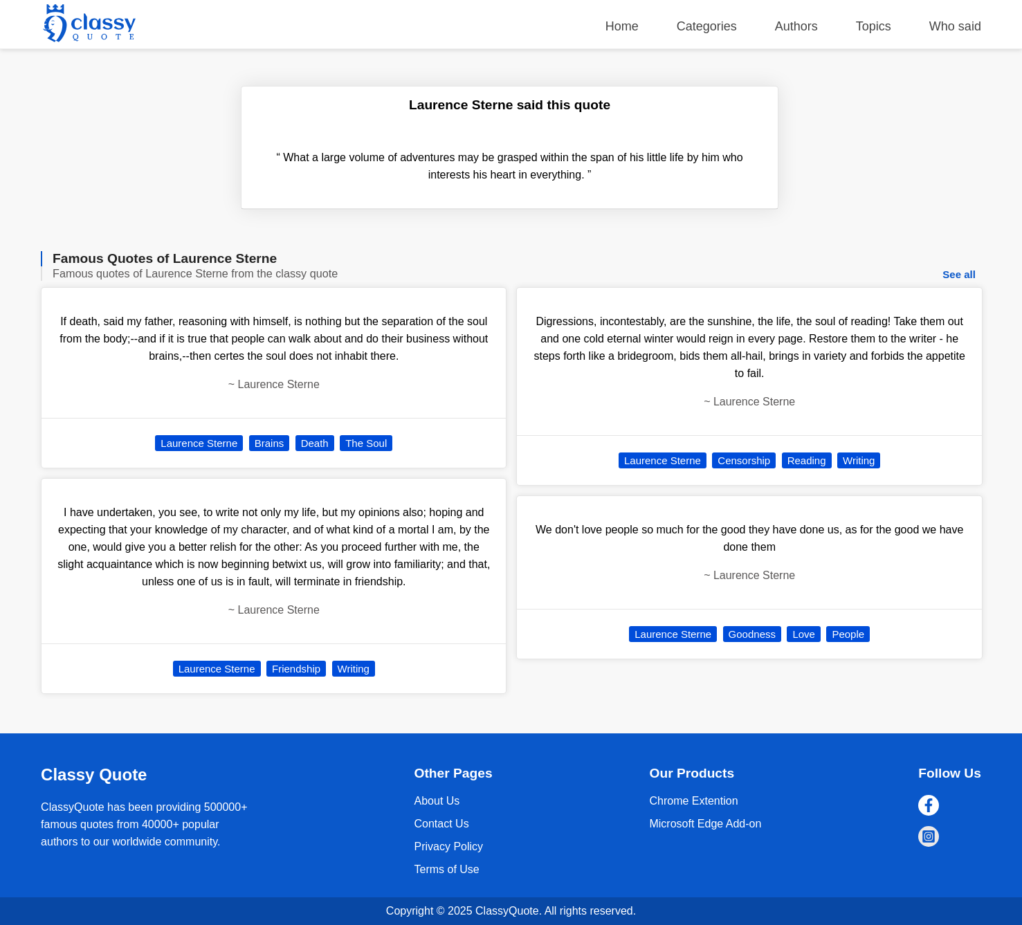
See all (959, 274)
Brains (269, 443)
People (848, 634)
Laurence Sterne (199, 443)
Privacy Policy (449, 846)
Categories (707, 26)
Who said (955, 26)
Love (803, 634)
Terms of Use (447, 869)
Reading (806, 460)
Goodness (752, 634)
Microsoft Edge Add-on (705, 824)
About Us (437, 801)
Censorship (744, 460)
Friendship (296, 669)
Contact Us (441, 824)
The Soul (366, 443)
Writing (353, 669)
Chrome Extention (693, 801)
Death (315, 443)
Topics (873, 26)
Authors (796, 26)
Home (622, 26)
